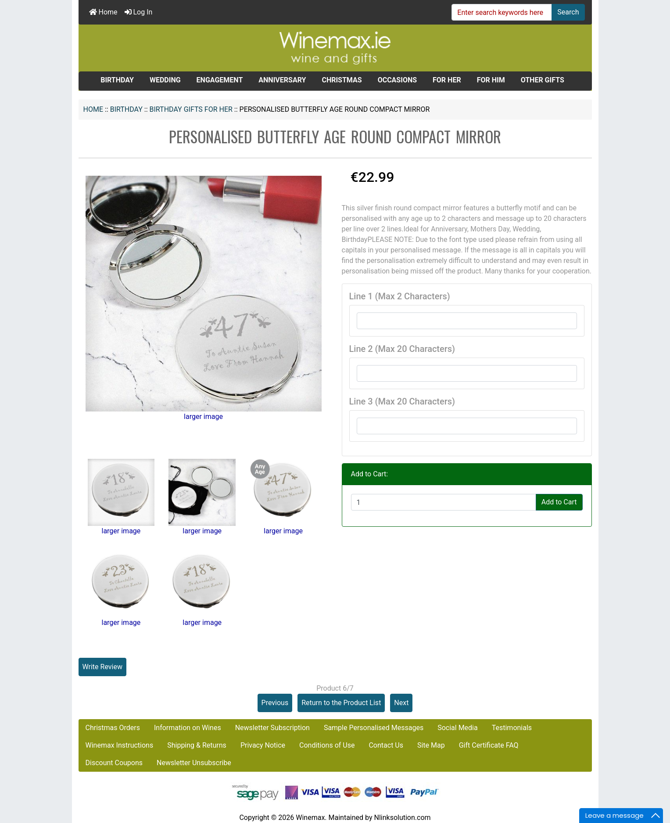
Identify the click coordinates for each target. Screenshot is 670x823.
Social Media (457, 728)
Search (568, 12)
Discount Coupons (114, 763)
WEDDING (165, 80)
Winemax (310, 817)
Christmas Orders (113, 728)
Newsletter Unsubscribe (194, 763)
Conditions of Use (327, 745)
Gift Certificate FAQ (489, 745)
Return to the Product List (341, 703)
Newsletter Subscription (272, 728)
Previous (275, 703)
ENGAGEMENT (220, 80)
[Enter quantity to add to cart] (443, 502)
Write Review (102, 667)
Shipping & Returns (196, 745)
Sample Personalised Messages (373, 728)
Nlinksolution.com (402, 817)
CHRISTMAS (342, 80)
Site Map (431, 745)
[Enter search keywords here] (501, 12)
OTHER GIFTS (542, 80)
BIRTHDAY (126, 109)
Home (103, 12)
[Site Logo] (335, 47)
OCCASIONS (397, 80)
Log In (139, 12)
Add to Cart (559, 502)
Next (401, 703)
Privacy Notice (262, 745)
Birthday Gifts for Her (191, 109)
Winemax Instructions (120, 745)
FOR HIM (491, 80)
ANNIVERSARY (282, 80)
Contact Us (386, 745)
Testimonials (512, 728)
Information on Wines (187, 728)
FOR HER (447, 80)
